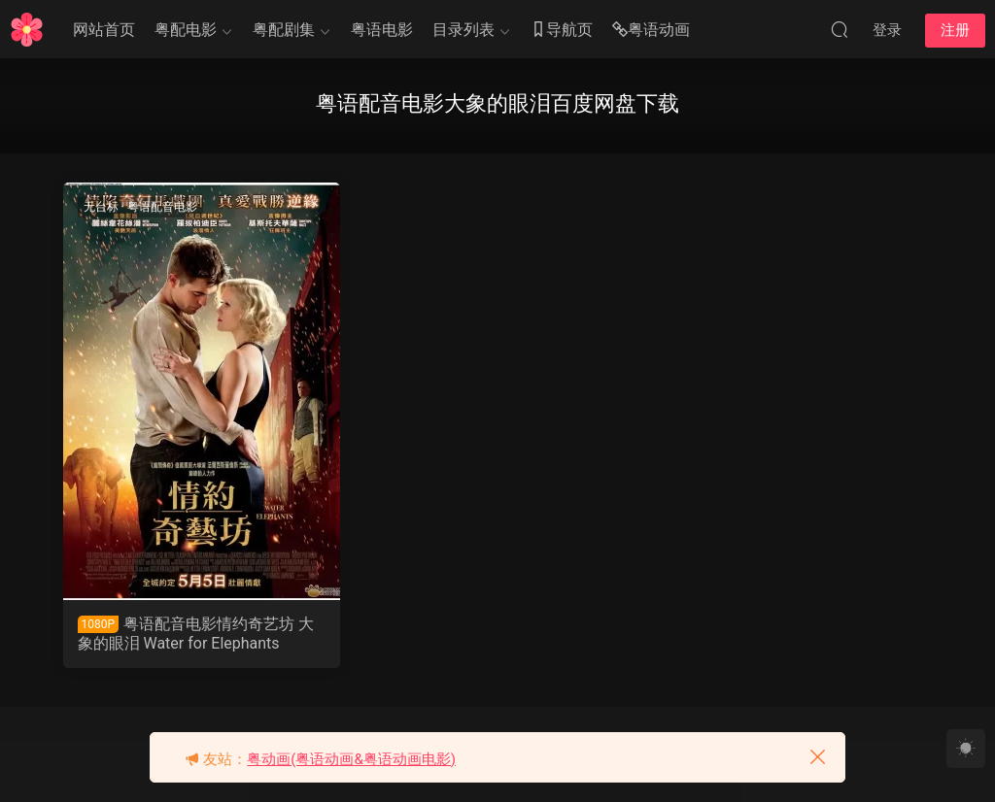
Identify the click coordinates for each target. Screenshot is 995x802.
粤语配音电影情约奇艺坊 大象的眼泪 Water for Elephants (196, 633)
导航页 (562, 30)
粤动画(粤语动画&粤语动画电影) (351, 759)
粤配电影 (185, 29)
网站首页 (104, 29)
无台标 (101, 207)
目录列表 (463, 29)
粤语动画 (651, 30)
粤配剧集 (284, 29)
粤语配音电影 (162, 207)
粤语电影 (382, 29)
